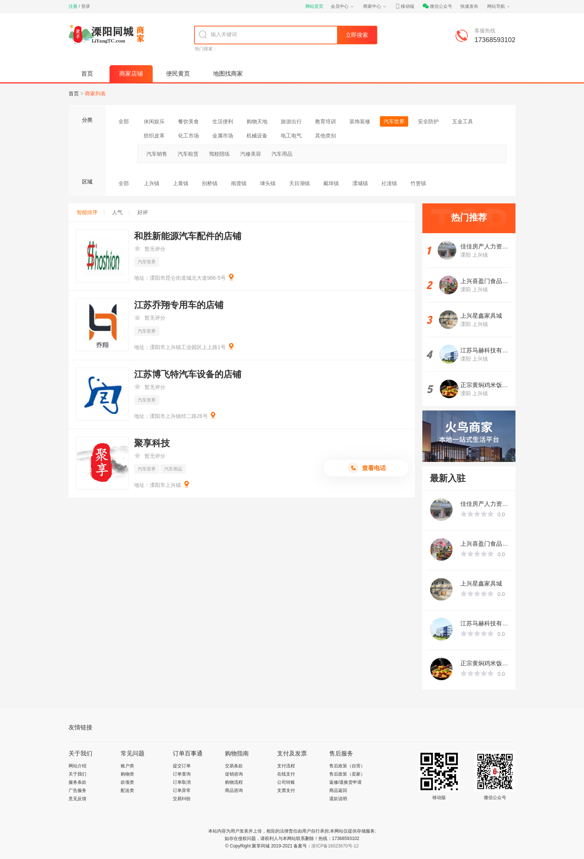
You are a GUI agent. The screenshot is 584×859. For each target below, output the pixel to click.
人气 (120, 212)
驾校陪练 (219, 154)
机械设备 (257, 136)
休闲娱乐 (154, 121)
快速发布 (469, 6)
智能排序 (90, 212)
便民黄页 (178, 73)
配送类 (127, 790)
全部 (123, 121)
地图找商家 (228, 73)
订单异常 (182, 790)
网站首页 (314, 6)
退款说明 (338, 798)
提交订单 (182, 765)
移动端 (404, 6)
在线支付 (286, 774)
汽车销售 (156, 154)
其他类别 (325, 136)
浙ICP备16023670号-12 (335, 846)
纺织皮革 (154, 136)
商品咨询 (234, 790)
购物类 (127, 774)
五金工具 (462, 121)
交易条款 (234, 765)
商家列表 (95, 93)
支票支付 (286, 790)
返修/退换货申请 (345, 782)
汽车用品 (282, 154)
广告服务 (77, 790)
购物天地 (257, 121)
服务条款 (77, 782)
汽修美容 (250, 154)
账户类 (127, 765)
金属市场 (222, 136)
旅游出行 (291, 121)
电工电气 (291, 136)
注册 (73, 6)
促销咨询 (234, 774)
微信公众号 (437, 6)
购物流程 (234, 782)
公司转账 (286, 782)
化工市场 (188, 136)
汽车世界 (394, 121)
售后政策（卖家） (347, 774)
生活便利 (222, 121)
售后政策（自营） (347, 765)
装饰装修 (359, 121)
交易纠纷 (182, 798)
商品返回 (338, 790)
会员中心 (343, 6)
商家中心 (375, 6)
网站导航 (499, 6)
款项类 (127, 782)
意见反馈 (77, 798)
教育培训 (325, 121)
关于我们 (77, 774)
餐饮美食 (188, 121)
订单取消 (182, 782)
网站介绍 (77, 765)
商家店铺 (131, 73)
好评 (142, 212)
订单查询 (182, 774)
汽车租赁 (188, 154)
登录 (85, 6)
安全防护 (428, 121)
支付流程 (286, 765)
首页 (87, 73)
